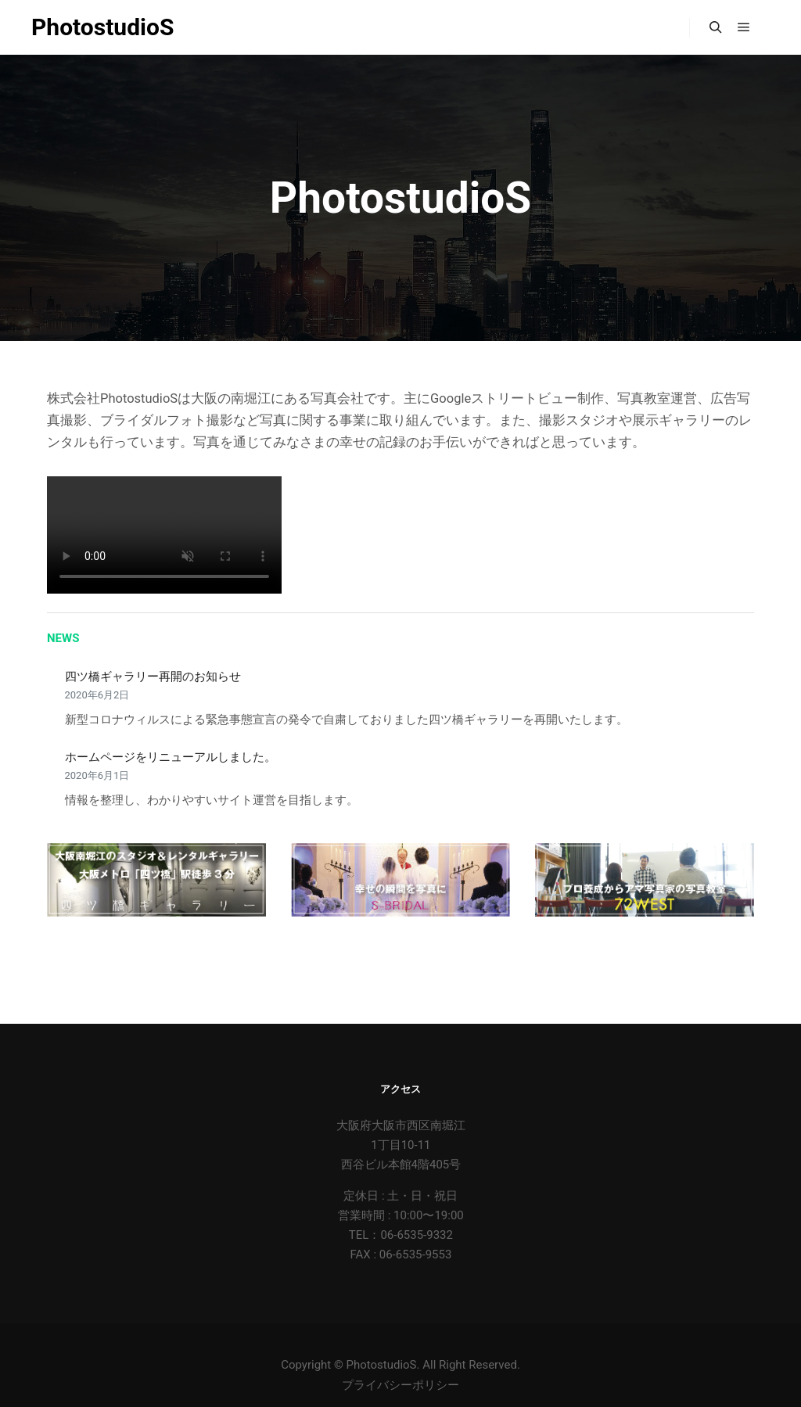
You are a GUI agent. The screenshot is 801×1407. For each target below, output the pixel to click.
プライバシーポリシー (400, 1385)
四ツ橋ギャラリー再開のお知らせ (153, 676)
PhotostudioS (102, 27)
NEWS (63, 638)
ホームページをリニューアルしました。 (170, 757)
